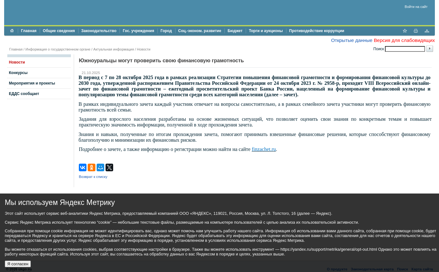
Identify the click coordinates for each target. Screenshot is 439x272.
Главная (29, 31)
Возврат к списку (93, 177)
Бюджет (235, 31)
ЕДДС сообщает (24, 94)
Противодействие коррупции (316, 31)
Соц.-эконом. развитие (199, 31)
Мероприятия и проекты (32, 83)
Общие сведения (59, 31)
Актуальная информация (113, 49)
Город (166, 31)
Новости (144, 49)
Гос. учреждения (138, 31)
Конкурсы (18, 73)
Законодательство (99, 31)
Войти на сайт (416, 7)
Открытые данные (351, 40)
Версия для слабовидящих (404, 40)
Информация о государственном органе (57, 49)
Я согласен (17, 264)
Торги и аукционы (266, 31)
